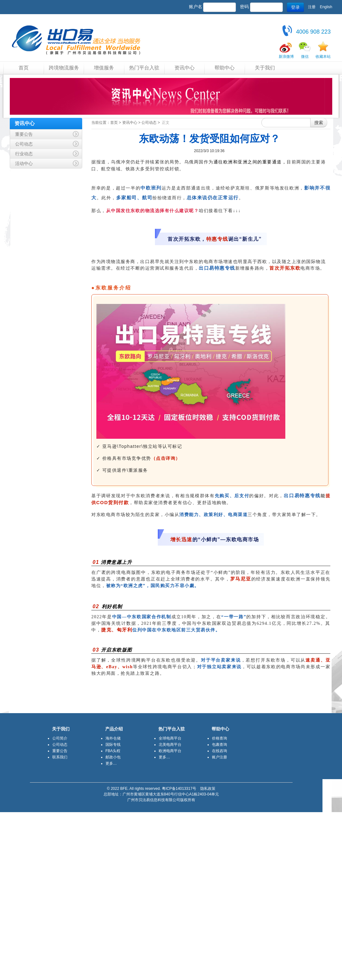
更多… (111, 763)
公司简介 (59, 738)
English (326, 7)
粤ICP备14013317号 (179, 788)
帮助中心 (224, 67)
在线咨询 (219, 751)
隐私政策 (207, 788)
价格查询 (219, 738)
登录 (295, 7)
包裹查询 (219, 744)
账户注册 (219, 757)
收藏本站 (323, 56)
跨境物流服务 (64, 67)
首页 (24, 67)
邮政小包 (113, 757)
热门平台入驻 (144, 67)
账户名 (195, 6)
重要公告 (59, 751)
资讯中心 (184, 67)
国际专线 (113, 744)
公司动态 (149, 122)
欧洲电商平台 (170, 751)
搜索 (318, 122)
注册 (312, 7)
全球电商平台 (170, 738)
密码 (244, 6)
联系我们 (59, 757)
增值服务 (104, 67)
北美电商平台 (170, 744)
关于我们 (265, 67)
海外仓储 (113, 738)
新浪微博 (286, 56)
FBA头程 (112, 751)
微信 (305, 56)
